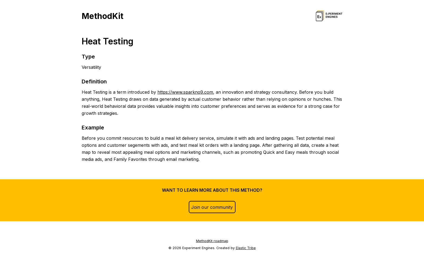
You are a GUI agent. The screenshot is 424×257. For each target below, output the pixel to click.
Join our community (212, 207)
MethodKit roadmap (212, 241)
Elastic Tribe (246, 248)
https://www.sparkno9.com (185, 92)
